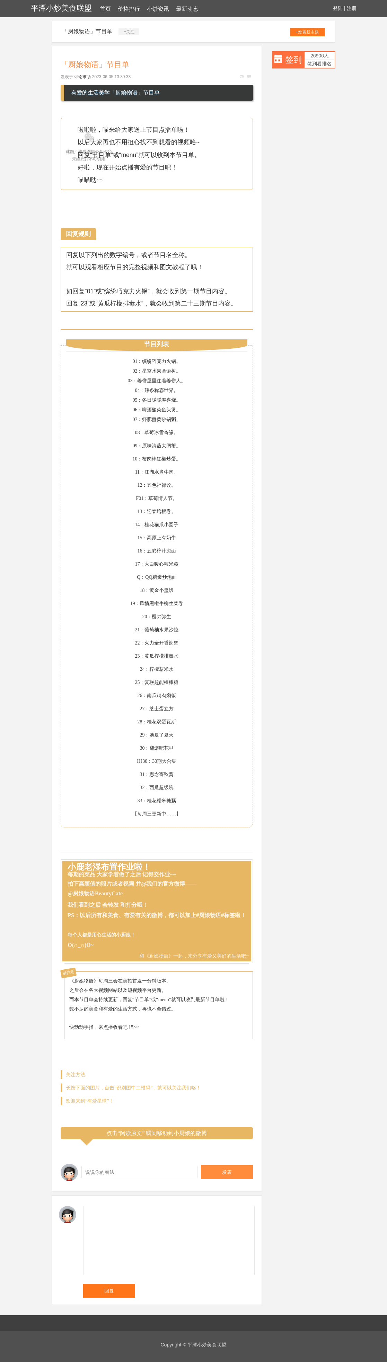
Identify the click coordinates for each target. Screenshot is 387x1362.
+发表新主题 (307, 32)
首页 (105, 9)
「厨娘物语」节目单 (87, 31)
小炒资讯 (158, 9)
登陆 (338, 8)
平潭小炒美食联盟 (61, 8)
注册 (352, 8)
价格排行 (129, 9)
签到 (293, 59)
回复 (109, 1291)
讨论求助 (82, 76)
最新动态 (187, 9)
